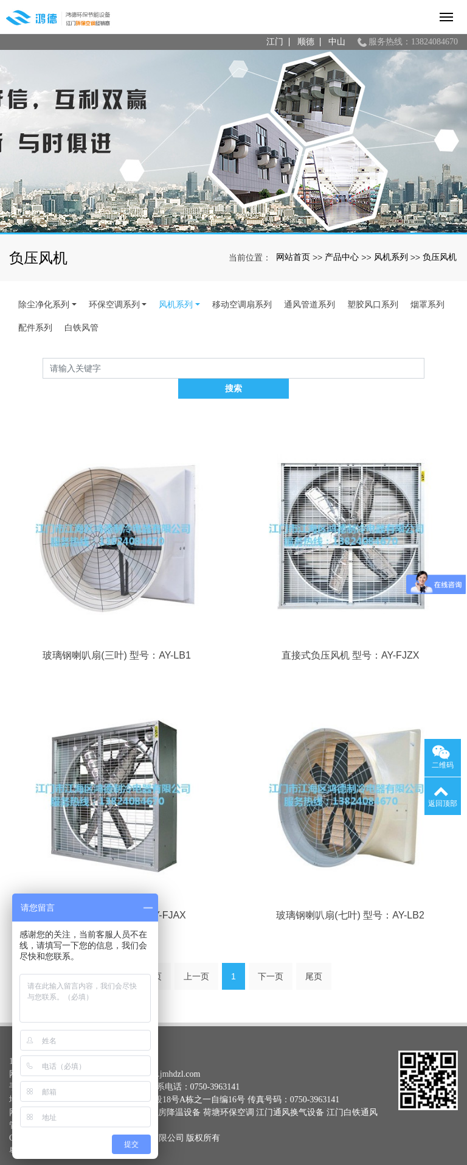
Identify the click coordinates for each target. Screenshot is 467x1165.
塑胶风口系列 (372, 304)
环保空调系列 (114, 304)
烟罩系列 (427, 304)
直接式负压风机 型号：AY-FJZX (351, 635)
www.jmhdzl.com (170, 1053)
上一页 (196, 955)
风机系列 (391, 257)
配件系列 (35, 327)
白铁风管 (81, 327)
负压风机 (440, 257)
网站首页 (293, 257)
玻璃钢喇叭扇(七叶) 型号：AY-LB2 (350, 895)
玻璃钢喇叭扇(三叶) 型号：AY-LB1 (117, 635)
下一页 (270, 955)
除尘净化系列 (43, 304)
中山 (336, 41)
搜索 (424, 368)
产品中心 (342, 257)
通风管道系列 (309, 304)
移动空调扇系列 (242, 304)
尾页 (313, 955)
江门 (274, 41)
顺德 (305, 41)
